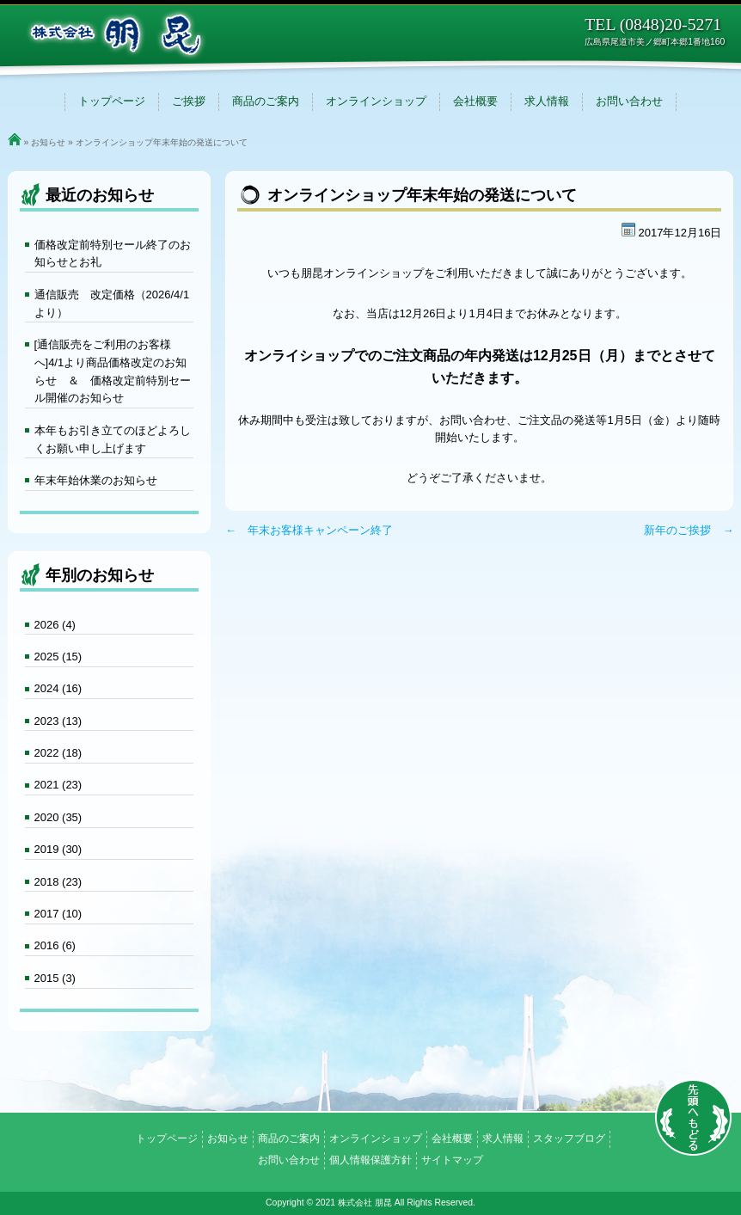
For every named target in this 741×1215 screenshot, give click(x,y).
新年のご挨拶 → (688, 530)
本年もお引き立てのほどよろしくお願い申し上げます (112, 439)
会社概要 (475, 101)
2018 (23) (58, 881)
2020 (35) (58, 817)
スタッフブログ (569, 1138)
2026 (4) (55, 624)
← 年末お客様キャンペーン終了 (309, 530)
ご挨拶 (188, 101)
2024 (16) (58, 688)
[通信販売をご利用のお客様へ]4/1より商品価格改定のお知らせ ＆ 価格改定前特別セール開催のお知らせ (112, 371)
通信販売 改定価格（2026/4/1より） (112, 303)
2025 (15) (58, 656)
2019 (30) (58, 849)
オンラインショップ (376, 101)
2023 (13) (58, 721)
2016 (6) (55, 945)
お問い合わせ (629, 101)
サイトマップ (452, 1160)
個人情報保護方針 (370, 1160)
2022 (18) (58, 752)
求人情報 (546, 101)
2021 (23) (58, 784)
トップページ (111, 101)
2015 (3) (55, 978)
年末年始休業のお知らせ (95, 480)
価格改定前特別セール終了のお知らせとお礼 (112, 253)
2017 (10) (58, 913)
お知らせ (48, 142)
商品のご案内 (265, 101)
